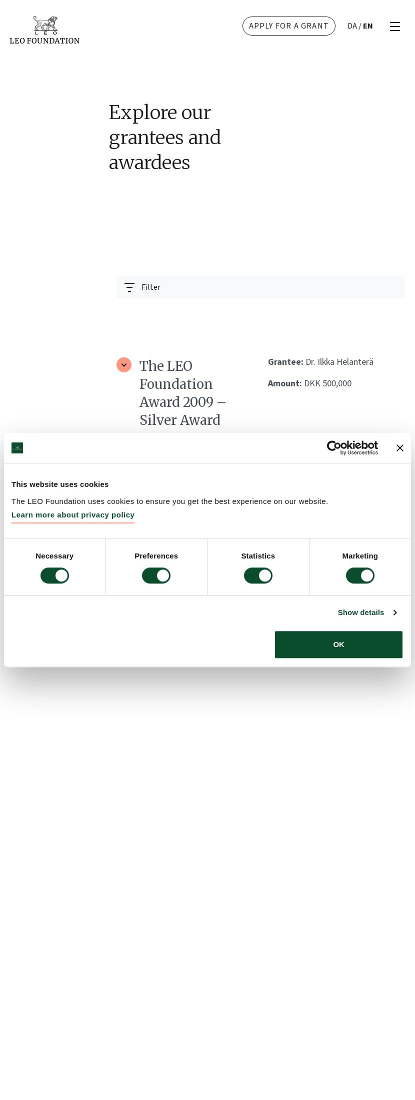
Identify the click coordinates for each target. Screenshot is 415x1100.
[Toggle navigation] (142, 287)
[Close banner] (400, 447)
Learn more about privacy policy (73, 514)
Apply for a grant (289, 26)
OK (338, 644)
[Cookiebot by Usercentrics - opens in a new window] (334, 447)
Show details (361, 612)
